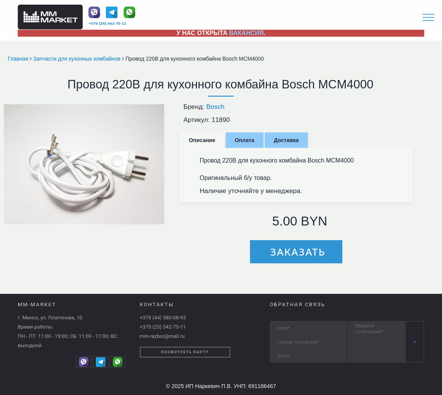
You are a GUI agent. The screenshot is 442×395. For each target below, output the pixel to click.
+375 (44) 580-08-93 (163, 317)
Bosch (215, 106)
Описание (202, 140)
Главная (19, 59)
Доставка (286, 140)
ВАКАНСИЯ (246, 33)
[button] (157, 111)
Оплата (245, 140)
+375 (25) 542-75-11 (107, 23)
